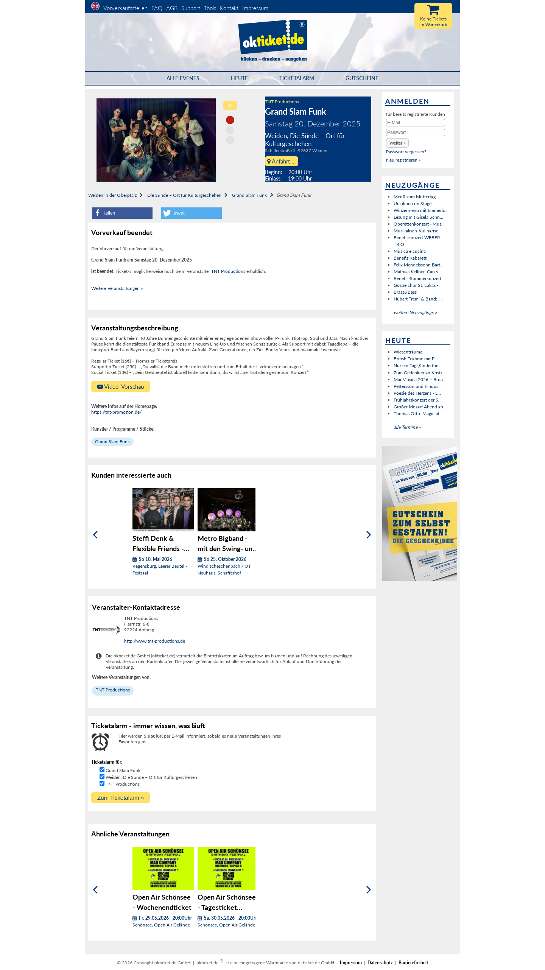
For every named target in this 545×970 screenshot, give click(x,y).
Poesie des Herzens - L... (417, 393)
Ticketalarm (296, 78)
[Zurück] (95, 535)
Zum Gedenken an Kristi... (419, 372)
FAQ (156, 8)
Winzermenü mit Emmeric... (421, 210)
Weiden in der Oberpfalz (112, 195)
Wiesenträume (408, 352)
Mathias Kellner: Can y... (418, 271)
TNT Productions (282, 101)
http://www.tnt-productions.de (154, 641)
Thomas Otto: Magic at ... (419, 413)
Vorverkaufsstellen (125, 8)
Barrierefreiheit (413, 962)
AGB (172, 8)
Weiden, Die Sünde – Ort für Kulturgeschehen (151, 777)
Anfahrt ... (281, 161)
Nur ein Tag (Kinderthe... (418, 365)
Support (190, 8)
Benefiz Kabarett (410, 258)
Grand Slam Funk (249, 195)
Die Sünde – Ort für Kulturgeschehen (184, 195)
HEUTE (239, 78)
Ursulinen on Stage (412, 203)
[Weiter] (368, 535)
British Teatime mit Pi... (416, 358)
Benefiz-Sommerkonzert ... (420, 278)
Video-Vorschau (120, 386)
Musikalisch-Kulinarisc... (418, 231)
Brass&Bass (405, 292)
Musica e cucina (410, 251)
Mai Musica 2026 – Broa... (420, 379)
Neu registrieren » (403, 160)
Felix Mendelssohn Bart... (419, 265)
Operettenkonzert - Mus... (419, 224)
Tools (210, 8)
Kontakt (229, 8)
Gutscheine (362, 78)
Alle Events (183, 78)
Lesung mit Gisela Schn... (418, 217)
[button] (122, 213)
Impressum (255, 8)
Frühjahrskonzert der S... (418, 400)
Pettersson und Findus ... (418, 386)
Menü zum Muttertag (415, 196)
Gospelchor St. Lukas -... (418, 285)
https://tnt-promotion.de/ (116, 412)
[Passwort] (415, 132)
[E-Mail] (415, 122)
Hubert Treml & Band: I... (418, 299)
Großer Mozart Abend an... (420, 406)
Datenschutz (380, 962)
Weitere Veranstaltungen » (117, 288)
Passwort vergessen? (406, 151)
